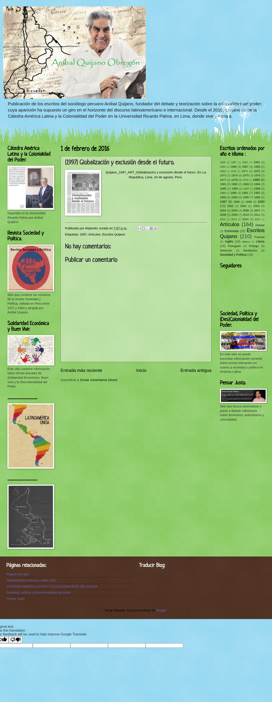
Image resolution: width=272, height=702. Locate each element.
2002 (243, 206)
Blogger (161, 610)
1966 (233, 166)
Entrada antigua (196, 370)
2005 (234, 210)
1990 (233, 192)
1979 (245, 179)
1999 (248, 201)
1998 (236, 201)
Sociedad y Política (233, 254)
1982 (234, 184)
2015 (257, 219)
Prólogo (254, 246)
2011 (257, 214)
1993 (223, 197)
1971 (245, 171)
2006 (246, 210)
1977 (223, 179)
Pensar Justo (15, 598)
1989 (222, 192)
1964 (257, 162)
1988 (257, 188)
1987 (246, 188)
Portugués (234, 246)
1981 (223, 184)
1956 (222, 162)
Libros (260, 241)
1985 (223, 188)
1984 (257, 184)
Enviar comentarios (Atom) (98, 380)
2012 (222, 219)
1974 (234, 175)
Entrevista (231, 231)
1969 (222, 171)
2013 (234, 219)
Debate (260, 225)
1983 (246, 184)
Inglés (229, 241)
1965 (222, 166)
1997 (83, 234)
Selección (226, 250)
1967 (245, 166)
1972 (257, 171)
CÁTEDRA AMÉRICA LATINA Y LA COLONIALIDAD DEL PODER (52, 586)
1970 (233, 171)
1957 (234, 162)
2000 (261, 201)
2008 (223, 214)
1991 (245, 192)
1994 (234, 197)
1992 (257, 192)
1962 (245, 162)
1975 (246, 175)
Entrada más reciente (81, 370)
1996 (257, 197)
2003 (256, 206)
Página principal (17, 574)
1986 (235, 188)
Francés (259, 237)
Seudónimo (250, 250)
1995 (246, 197)
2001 (230, 206)
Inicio (141, 370)
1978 (234, 179)
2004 (223, 210)
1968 (257, 166)
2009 (234, 214)
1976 (257, 175)
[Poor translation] (15, 639)
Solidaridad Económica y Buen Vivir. (31, 580)
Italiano (246, 241)
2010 (246, 214)
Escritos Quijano (113, 234)
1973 (223, 175)
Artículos (94, 234)
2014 (245, 219)
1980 (256, 179)
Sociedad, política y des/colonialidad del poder (38, 592)
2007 (257, 210)
